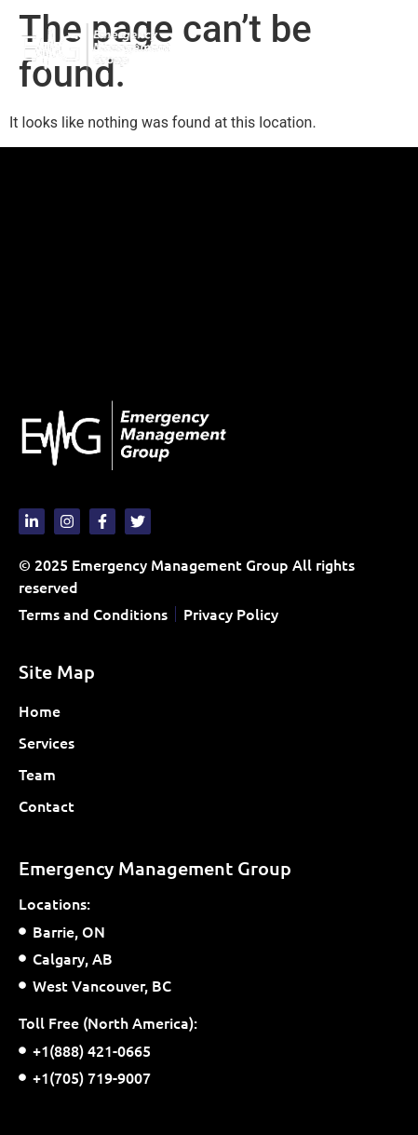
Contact (46, 805)
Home (40, 710)
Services (51, 742)
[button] (384, 48)
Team (37, 773)
